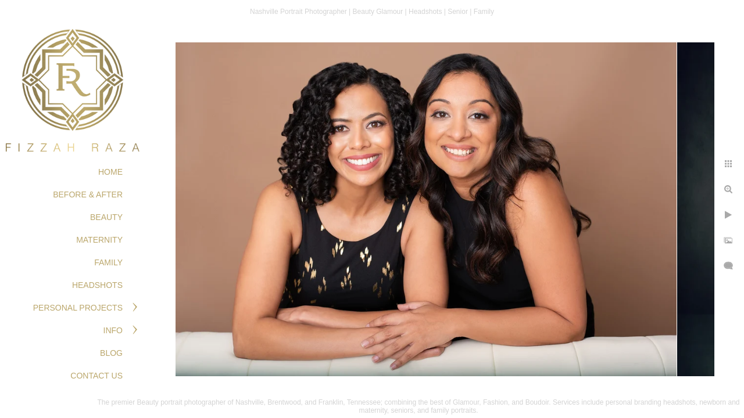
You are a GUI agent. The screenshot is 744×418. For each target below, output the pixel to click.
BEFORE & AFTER (88, 194)
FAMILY (108, 262)
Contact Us (96, 375)
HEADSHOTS (97, 285)
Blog (111, 353)
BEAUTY (106, 217)
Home (110, 171)
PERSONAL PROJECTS (78, 307)
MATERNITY (99, 239)
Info (113, 330)
